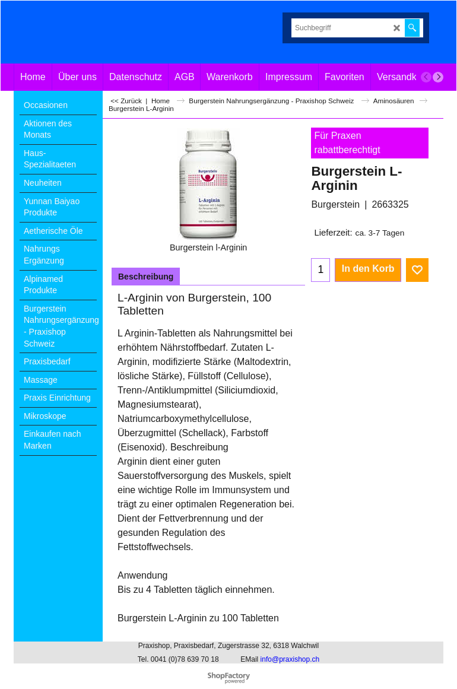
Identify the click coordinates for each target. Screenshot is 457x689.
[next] (438, 77)
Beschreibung (145, 276)
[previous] (426, 77)
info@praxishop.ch (290, 659)
